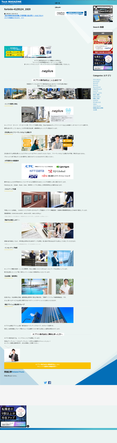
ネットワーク (97, 87)
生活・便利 (96, 94)
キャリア (95, 83)
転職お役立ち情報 (98, 108)
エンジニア (96, 81)
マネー (95, 104)
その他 (95, 109)
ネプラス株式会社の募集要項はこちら (47, 366)
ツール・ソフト (97, 92)
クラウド (95, 100)
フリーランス (97, 106)
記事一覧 (57, 4)
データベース (97, 102)
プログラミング (97, 89)
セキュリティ (97, 96)
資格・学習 (96, 98)
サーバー (95, 85)
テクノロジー (97, 79)
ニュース (95, 91)
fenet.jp (58, 391)
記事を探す (58, 8)
